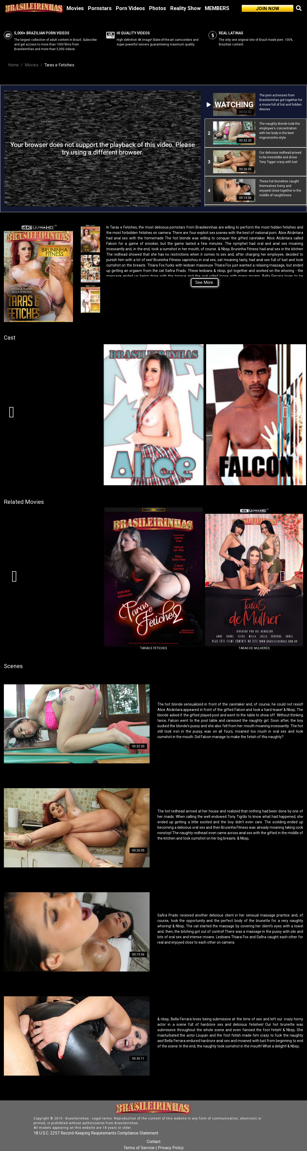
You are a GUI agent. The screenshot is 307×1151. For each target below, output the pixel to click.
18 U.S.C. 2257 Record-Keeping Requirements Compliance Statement (96, 1133)
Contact (153, 1141)
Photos (157, 8)
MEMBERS (217, 8)
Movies (75, 8)
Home (13, 64)
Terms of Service (139, 1147)
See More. (204, 282)
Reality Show (185, 8)
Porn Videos (130, 8)
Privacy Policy (171, 1147)
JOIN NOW (267, 8)
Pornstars (100, 8)
